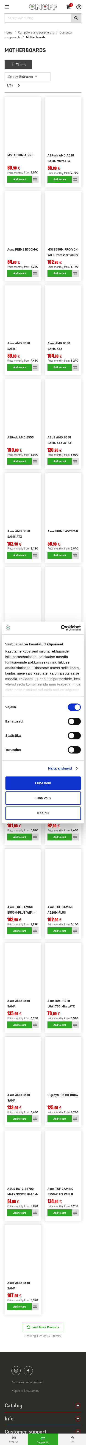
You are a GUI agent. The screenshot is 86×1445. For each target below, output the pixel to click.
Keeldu (43, 813)
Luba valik (43, 798)
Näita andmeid (60, 768)
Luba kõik (43, 783)
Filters (18, 65)
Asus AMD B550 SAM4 (18, 346)
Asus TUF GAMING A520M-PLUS (60, 910)
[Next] (18, 85)
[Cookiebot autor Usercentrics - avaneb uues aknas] (61, 628)
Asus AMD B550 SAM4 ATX (58, 346)
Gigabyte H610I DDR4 (62, 1095)
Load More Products (45, 1327)
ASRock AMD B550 (20, 437)
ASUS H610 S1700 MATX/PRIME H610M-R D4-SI (22, 1194)
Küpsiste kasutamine (25, 1391)
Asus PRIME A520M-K (62, 531)
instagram (16, 1370)
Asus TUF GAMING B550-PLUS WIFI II (60, 1192)
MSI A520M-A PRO (20, 155)
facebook (28, 1370)
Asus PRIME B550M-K (22, 249)
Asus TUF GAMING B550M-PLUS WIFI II (21, 910)
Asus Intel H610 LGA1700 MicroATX (61, 1004)
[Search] (43, 18)
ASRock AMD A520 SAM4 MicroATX (60, 158)
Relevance (28, 77)
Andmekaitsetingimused (27, 1382)
